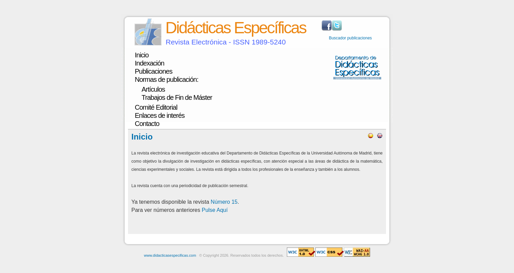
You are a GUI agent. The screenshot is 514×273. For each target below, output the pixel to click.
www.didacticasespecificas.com (170, 255)
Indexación (149, 63)
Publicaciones (153, 71)
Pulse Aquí (215, 210)
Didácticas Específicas (235, 28)
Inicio (142, 55)
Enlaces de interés (160, 115)
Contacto (147, 123)
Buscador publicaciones (350, 38)
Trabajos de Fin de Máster (177, 97)
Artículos (153, 89)
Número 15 (224, 202)
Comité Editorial (156, 107)
